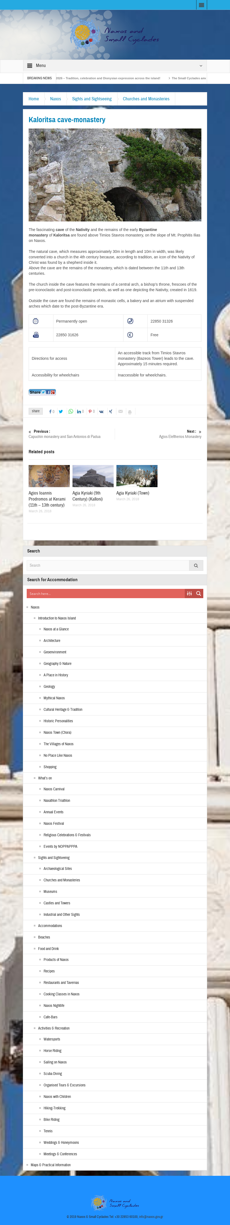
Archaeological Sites (58, 868)
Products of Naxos (56, 959)
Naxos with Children (57, 1096)
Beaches (44, 937)
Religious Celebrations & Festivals (67, 835)
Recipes (49, 971)
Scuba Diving (53, 1073)
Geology (49, 686)
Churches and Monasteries (146, 99)
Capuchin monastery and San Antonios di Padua (72, 434)
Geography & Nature (57, 663)
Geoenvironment (55, 652)
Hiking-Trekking (54, 1108)
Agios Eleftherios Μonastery (158, 434)
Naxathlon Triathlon (57, 800)
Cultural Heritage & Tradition (63, 709)
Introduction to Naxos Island (57, 618)
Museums (50, 891)
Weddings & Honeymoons (61, 1142)
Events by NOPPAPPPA (60, 846)
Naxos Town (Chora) (57, 732)
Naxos (55, 99)
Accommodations (50, 925)
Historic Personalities (58, 721)
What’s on (45, 778)
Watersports (52, 1039)
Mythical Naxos (54, 698)
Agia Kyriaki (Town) (132, 493)
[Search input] (106, 593)
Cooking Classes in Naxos (62, 994)
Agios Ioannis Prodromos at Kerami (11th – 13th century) (47, 499)
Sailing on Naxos (55, 1062)
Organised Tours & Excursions (65, 1085)
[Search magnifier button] (198, 593)
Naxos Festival (54, 823)
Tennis (48, 1131)
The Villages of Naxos (59, 744)
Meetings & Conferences (60, 1154)
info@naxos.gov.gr (151, 1217)
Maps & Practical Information (51, 1165)
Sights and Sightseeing (92, 99)
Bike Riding (51, 1119)
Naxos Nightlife (54, 1005)
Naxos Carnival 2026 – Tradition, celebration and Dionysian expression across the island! (109, 78)
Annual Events (53, 812)
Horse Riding (52, 1050)
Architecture (52, 640)
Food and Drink (48, 948)
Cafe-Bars (50, 1017)
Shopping (50, 767)
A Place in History (56, 675)
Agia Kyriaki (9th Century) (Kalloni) (87, 496)
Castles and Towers (57, 903)
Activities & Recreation (53, 1028)
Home (34, 99)
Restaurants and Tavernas (61, 982)
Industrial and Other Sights (62, 914)
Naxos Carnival (54, 789)
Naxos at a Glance (56, 629)
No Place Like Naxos (58, 755)
